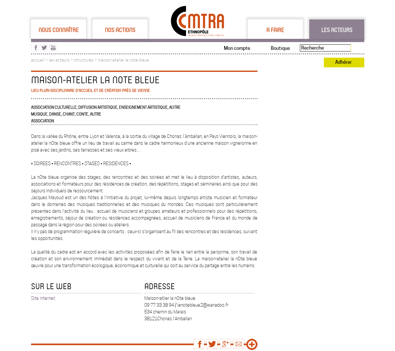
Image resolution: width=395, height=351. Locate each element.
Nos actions (120, 30)
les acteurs (59, 60)
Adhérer (343, 62)
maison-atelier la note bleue (123, 60)
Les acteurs (336, 30)
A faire (275, 30)
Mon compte (237, 48)
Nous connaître (58, 30)
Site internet (43, 298)
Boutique (280, 48)
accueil (37, 60)
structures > (86, 60)
